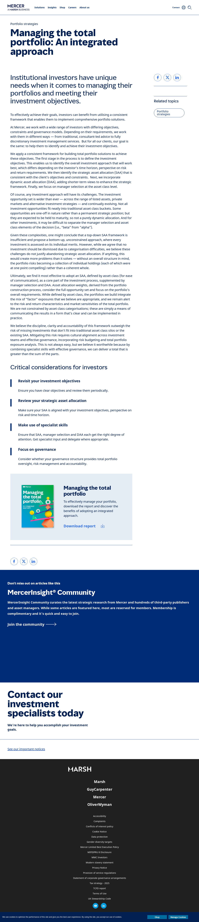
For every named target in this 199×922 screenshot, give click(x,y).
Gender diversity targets (99, 842)
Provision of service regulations (99, 873)
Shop (62, 7)
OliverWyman (99, 804)
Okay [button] (157, 917)
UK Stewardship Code (99, 898)
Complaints (100, 821)
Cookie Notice (99, 831)
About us (84, 7)
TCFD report (99, 888)
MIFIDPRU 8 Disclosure (99, 852)
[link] (14, 561)
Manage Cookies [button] (178, 917)
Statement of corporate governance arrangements (99, 878)
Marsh (99, 781)
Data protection (99, 837)
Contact (176, 7)
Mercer (99, 796)
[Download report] (84, 526)
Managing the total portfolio (87, 491)
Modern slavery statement (99, 862)
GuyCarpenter (99, 789)
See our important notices (26, 749)
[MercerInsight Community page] (99, 624)
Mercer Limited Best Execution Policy (99, 847)
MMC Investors (99, 857)
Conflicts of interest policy (99, 826)
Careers (72, 7)
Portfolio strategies (24, 24)
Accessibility (99, 816)
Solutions (39, 7)
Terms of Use (99, 893)
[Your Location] (184, 7)
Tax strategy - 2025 (99, 883)
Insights (52, 7)
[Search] (190, 7)
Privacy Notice (99, 867)
